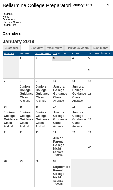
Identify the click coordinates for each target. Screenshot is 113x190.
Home (6, 16)
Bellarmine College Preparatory (37, 5)
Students (7, 14)
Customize (12, 47)
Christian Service (12, 22)
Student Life (9, 25)
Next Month (100, 47)
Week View (54, 47)
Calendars (12, 33)
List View (36, 47)
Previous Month (78, 47)
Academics (9, 19)
